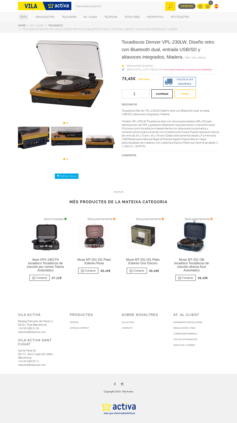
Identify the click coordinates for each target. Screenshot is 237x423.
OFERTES (74, 322)
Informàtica (155, 17)
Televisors (69, 17)
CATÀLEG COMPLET (79, 328)
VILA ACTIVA (128, 322)
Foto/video (132, 17)
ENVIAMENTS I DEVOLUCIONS (187, 322)
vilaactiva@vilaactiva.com (32, 331)
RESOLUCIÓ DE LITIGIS (184, 328)
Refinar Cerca (66, 176)
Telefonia (111, 17)
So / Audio (90, 17)
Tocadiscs (55, 25)
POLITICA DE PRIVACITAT (185, 339)
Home (22, 25)
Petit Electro (180, 17)
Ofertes (187, 6)
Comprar (39, 278)
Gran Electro (45, 17)
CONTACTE (127, 328)
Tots (23, 17)
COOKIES (190, 345)
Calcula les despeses (178, 81)
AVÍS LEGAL (179, 345)
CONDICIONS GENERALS (185, 333)
